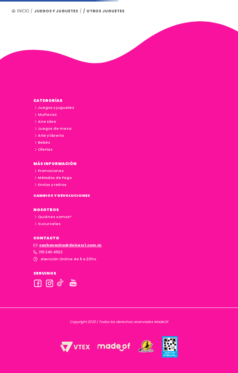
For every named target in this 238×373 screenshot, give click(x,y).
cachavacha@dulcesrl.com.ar (70, 245)
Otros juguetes (105, 11)
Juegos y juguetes (56, 11)
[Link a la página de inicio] (20, 11)
